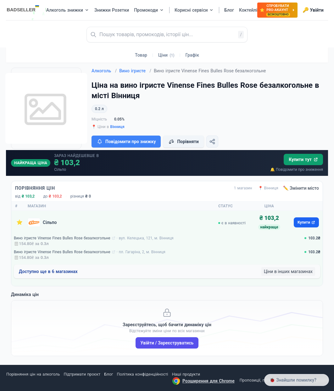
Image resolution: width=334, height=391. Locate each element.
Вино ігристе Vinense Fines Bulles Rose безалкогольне (62, 238)
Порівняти (183, 141)
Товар (141, 55)
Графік (192, 55)
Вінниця (117, 127)
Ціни (166, 55)
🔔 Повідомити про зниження (296, 169)
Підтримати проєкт (82, 374)
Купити (306, 222)
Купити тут (303, 159)
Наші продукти (186, 374)
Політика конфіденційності (142, 374)
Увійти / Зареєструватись (167, 342)
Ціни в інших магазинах (288, 271)
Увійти (313, 10)
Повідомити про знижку (126, 141)
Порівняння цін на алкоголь (33, 374)
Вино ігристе (135, 70)
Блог (108, 374)
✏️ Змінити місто (301, 188)
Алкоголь (104, 70)
